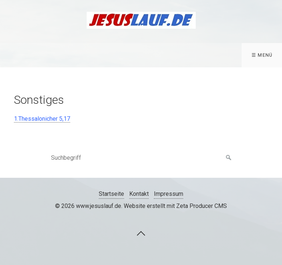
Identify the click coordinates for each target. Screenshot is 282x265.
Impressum (168, 193)
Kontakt (139, 193)
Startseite (111, 193)
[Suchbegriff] (141, 158)
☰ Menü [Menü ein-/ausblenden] (262, 55)
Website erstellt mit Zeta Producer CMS (175, 205)
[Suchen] (229, 158)
